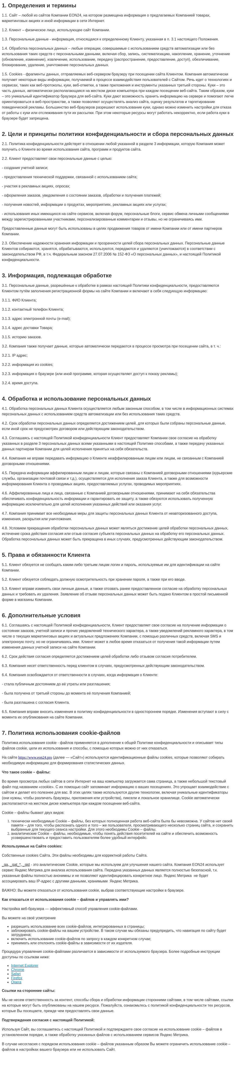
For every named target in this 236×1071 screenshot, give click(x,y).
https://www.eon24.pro (35, 757)
